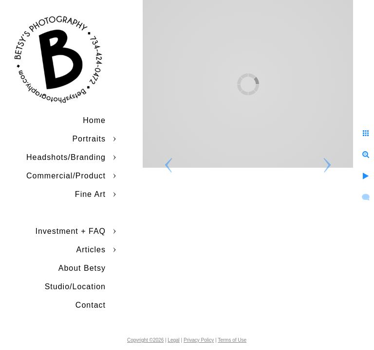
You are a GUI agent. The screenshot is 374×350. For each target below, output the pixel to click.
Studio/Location (75, 286)
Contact (90, 305)
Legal (173, 340)
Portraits (89, 139)
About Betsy (82, 268)
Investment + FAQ (71, 231)
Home (94, 120)
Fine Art (90, 194)
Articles (91, 249)
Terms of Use (232, 340)
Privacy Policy (199, 340)
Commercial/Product (66, 176)
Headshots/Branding (66, 157)
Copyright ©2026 (145, 340)
